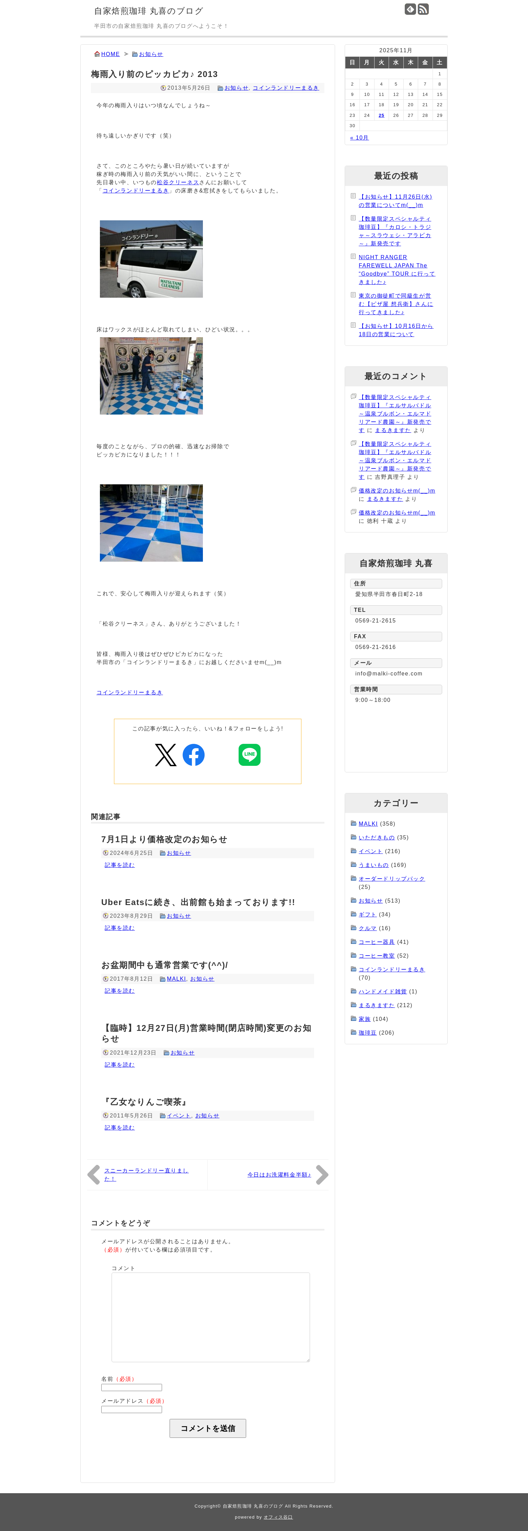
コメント (124, 1268)
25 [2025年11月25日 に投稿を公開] (381, 115)
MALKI (176, 979)
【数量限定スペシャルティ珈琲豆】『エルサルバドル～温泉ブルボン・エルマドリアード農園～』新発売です (395, 413)
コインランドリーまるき (286, 88)
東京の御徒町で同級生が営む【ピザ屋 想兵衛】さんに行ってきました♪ (396, 304)
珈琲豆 (368, 1033)
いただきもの (377, 837)
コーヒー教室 (377, 956)
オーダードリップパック (392, 879)
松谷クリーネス (178, 182)
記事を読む (120, 865)
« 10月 (359, 138)
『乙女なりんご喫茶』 (146, 1101)
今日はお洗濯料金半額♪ (279, 1175)
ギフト (368, 914)
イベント (179, 1116)
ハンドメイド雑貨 (383, 991)
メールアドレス (134, 1401)
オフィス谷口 (278, 1517)
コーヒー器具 (377, 942)
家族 (365, 1019)
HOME (110, 54)
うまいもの (374, 865)
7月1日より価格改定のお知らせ (164, 839)
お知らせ (151, 54)
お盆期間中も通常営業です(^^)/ (164, 965)
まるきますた (393, 430)
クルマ (368, 928)
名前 (119, 1379)
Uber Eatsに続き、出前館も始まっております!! (198, 902)
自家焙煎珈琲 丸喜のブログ (149, 10)
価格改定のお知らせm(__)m (397, 491)
